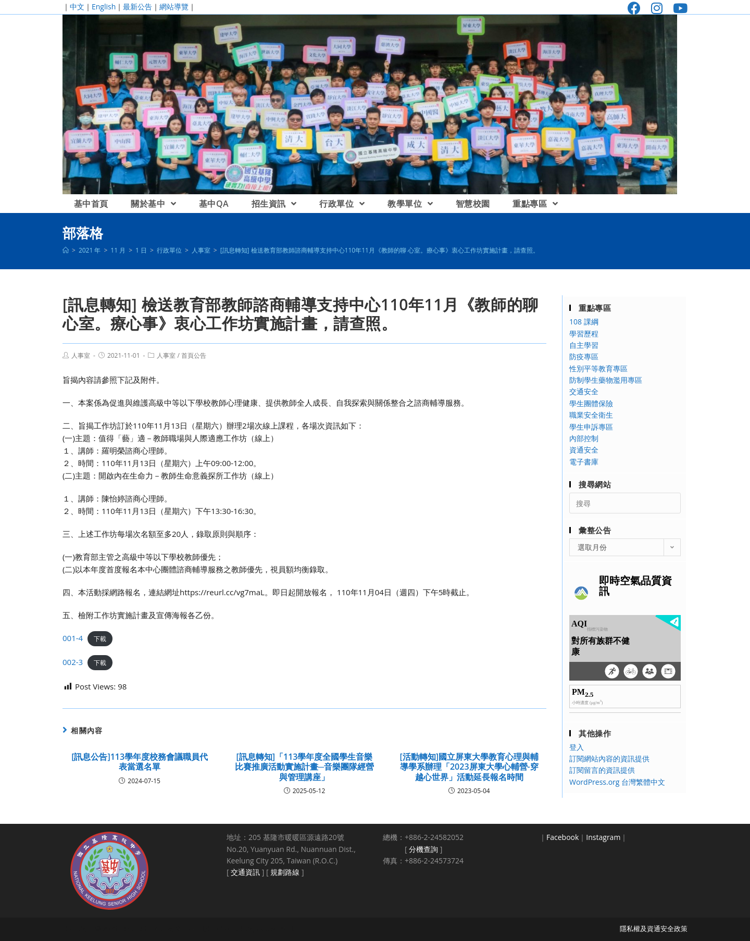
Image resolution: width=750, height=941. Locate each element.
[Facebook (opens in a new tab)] (634, 8)
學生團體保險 (591, 403)
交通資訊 (245, 872)
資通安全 (583, 450)
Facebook (562, 837)
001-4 (73, 638)
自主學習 (583, 345)
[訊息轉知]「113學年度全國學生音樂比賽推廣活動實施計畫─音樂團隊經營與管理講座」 (304, 767)
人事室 (80, 355)
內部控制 (583, 438)
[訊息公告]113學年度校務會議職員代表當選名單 (139, 762)
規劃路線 (284, 872)
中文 (77, 6)
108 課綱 (583, 322)
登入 (576, 747)
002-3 (73, 662)
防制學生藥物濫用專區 (605, 380)
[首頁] (66, 250)
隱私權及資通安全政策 (654, 928)
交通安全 (583, 391)
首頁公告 (193, 355)
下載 (100, 638)
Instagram (603, 837)
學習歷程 (583, 333)
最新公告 (137, 6)
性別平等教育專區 (598, 368)
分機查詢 (423, 849)
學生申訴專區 (591, 427)
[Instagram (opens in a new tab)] (657, 8)
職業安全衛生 (591, 415)
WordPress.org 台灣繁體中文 (617, 782)
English (104, 6)
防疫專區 (583, 356)
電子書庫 (583, 462)
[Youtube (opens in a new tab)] (678, 8)
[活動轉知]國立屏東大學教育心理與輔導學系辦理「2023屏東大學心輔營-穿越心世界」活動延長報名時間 (469, 767)
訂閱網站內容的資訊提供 (609, 758)
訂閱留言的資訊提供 (602, 770)
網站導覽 (174, 6)
